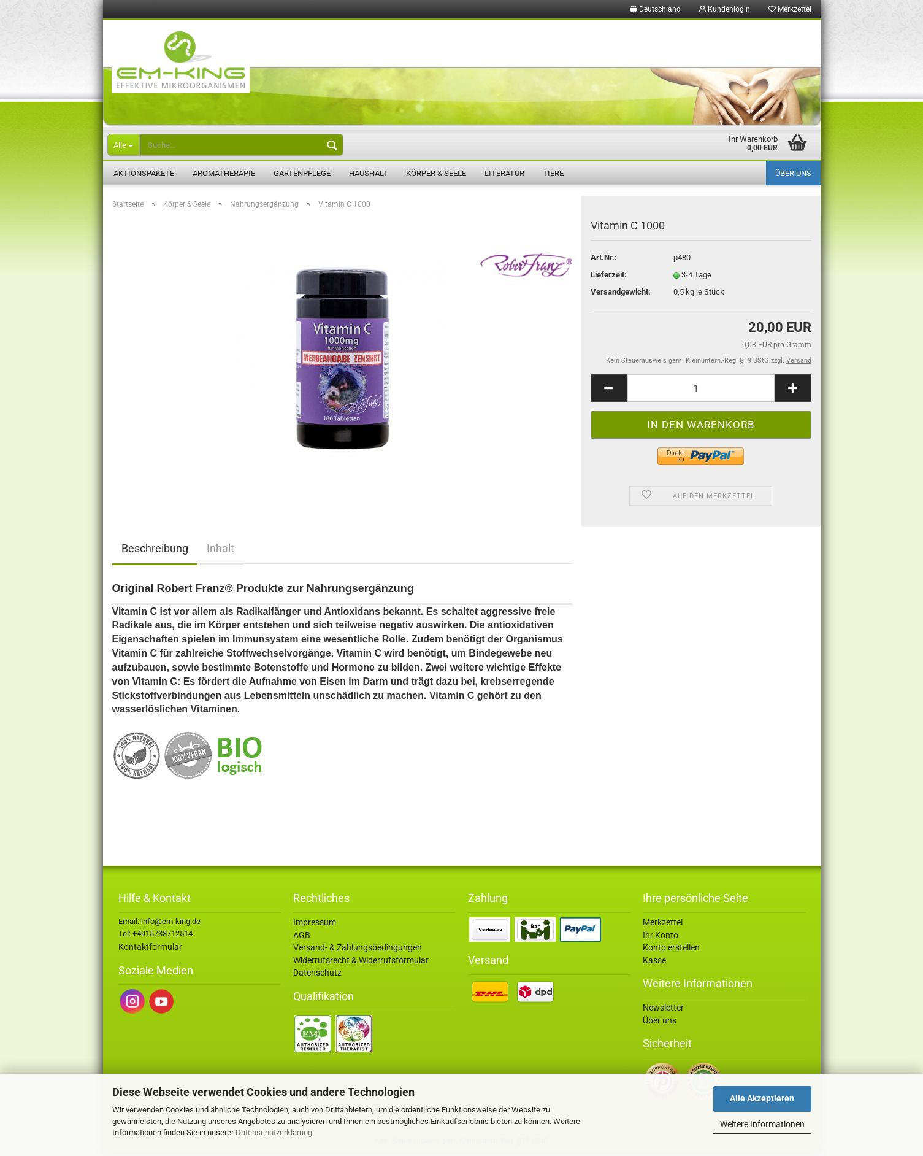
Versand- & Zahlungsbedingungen (357, 951)
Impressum (314, 926)
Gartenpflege (302, 173)
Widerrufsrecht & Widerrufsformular (361, 963)
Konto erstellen (671, 951)
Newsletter (663, 1011)
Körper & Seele (436, 173)
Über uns (793, 173)
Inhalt (220, 551)
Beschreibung (154, 551)
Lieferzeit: (609, 278)
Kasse (654, 963)
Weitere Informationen (762, 1124)
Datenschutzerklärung (274, 1132)
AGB (301, 938)
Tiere (553, 173)
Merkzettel (789, 9)
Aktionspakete (143, 173)
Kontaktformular (150, 950)
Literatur (504, 173)
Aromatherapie (224, 173)
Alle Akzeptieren (762, 1098)
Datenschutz (317, 976)
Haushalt (368, 173)
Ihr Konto (660, 938)
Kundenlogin (724, 9)
